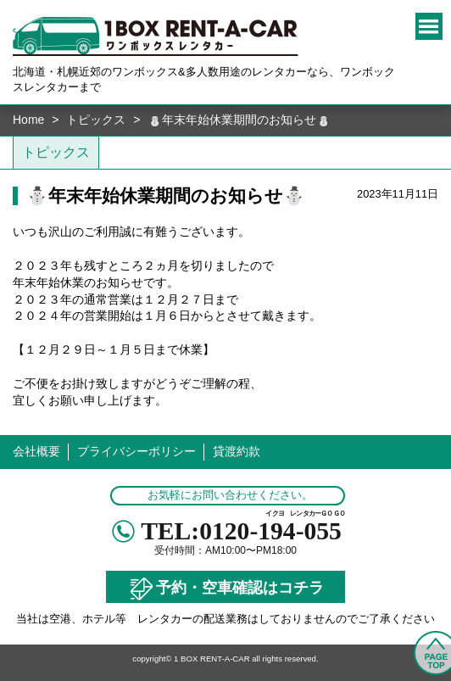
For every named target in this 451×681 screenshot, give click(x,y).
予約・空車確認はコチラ (225, 589)
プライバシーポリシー (136, 451)
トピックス (95, 119)
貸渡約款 (236, 451)
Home (28, 119)
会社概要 (36, 451)
